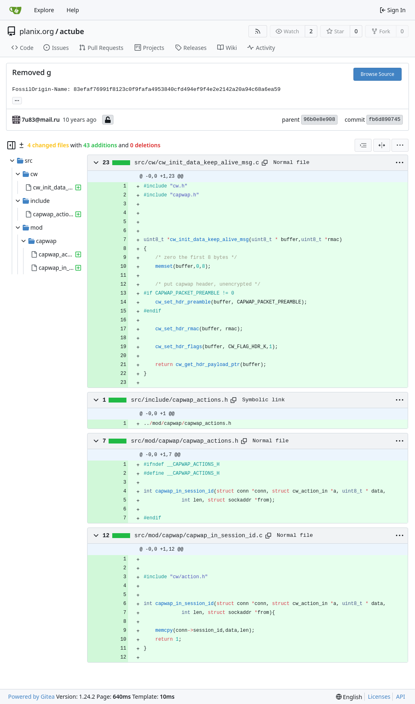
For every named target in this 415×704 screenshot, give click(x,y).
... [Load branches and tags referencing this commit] (17, 100)
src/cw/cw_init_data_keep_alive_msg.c (197, 162)
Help (72, 10)
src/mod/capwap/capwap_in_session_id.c (199, 535)
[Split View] (381, 145)
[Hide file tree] (11, 145)
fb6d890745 (384, 119)
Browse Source (377, 74)
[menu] (400, 145)
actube (72, 31)
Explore (44, 10)
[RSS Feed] (257, 31)
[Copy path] (264, 162)
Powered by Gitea (31, 696)
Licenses (379, 696)
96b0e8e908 (319, 119)
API (400, 696)
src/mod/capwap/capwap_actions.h (184, 441)
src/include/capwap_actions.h (179, 400)
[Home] (15, 10)
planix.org (36, 31)
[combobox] (363, 145)
